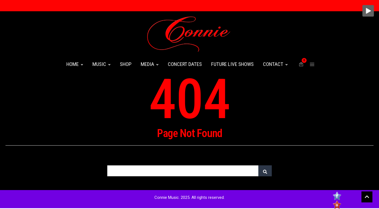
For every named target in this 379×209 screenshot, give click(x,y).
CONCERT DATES (185, 64)
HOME (74, 64)
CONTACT (275, 64)
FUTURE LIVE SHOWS (232, 64)
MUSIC (101, 64)
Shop (125, 64)
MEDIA (150, 64)
